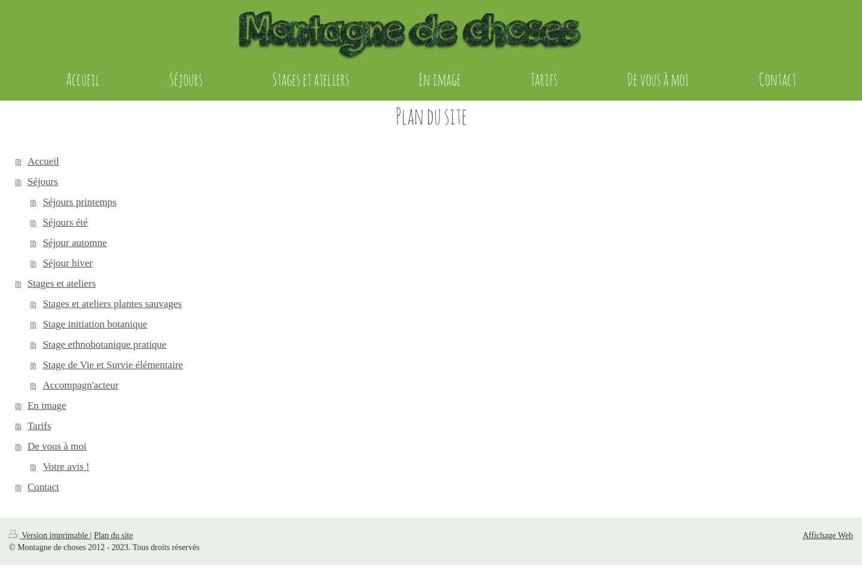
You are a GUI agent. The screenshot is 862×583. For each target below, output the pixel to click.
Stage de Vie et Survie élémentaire (113, 365)
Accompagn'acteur (81, 385)
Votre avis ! (66, 466)
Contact (43, 487)
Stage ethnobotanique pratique (104, 344)
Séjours (43, 181)
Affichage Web (828, 535)
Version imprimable (49, 535)
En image (47, 405)
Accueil (43, 161)
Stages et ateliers (62, 283)
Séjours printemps (79, 202)
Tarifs (39, 426)
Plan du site (113, 535)
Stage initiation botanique (95, 324)
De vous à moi (57, 446)
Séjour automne (75, 242)
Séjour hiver (68, 263)
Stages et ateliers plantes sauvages (112, 303)
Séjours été (65, 222)
